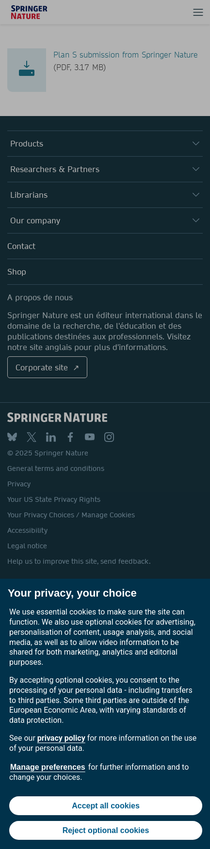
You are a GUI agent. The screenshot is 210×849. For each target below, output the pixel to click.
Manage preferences (47, 767)
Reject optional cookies (106, 830)
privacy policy (61, 738)
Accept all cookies (106, 806)
